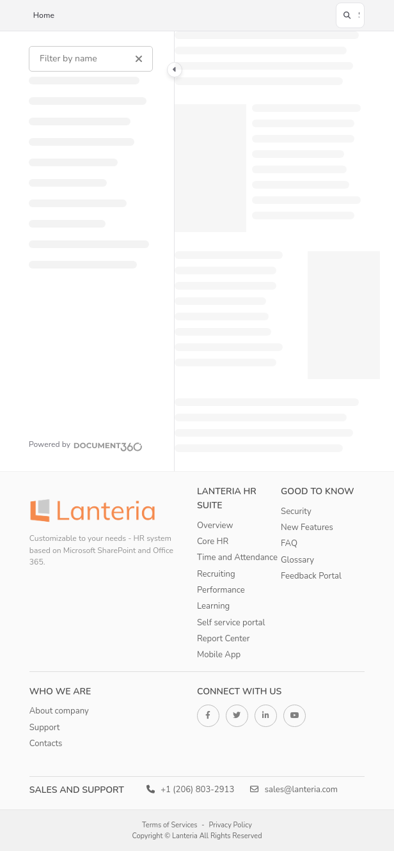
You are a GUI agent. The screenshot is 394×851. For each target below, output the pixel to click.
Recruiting (216, 574)
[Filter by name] (91, 59)
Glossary (297, 560)
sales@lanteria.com (294, 789)
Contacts (46, 743)
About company (59, 711)
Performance (221, 590)
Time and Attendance (237, 557)
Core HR (212, 541)
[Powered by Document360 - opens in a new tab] (86, 445)
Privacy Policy (230, 825)
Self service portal (231, 622)
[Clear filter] (139, 59)
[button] (350, 15)
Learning (213, 606)
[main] (277, 251)
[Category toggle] (174, 69)
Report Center (223, 638)
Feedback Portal (311, 576)
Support (44, 727)
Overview (215, 525)
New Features (307, 527)
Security (296, 511)
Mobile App (218, 654)
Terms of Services (170, 825)
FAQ (289, 543)
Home (43, 15)
